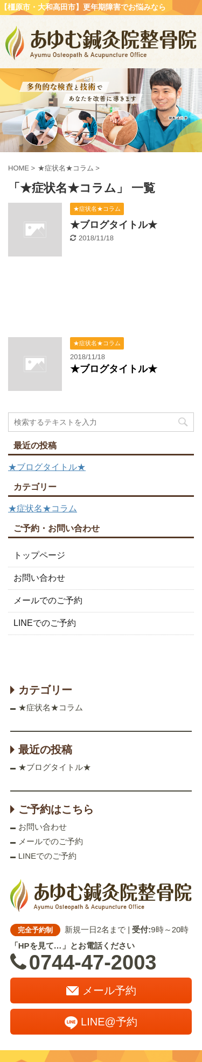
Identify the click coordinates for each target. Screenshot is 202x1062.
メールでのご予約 (47, 600)
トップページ (39, 555)
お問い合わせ (39, 577)
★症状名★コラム (42, 508)
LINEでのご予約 (44, 623)
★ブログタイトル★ (113, 224)
